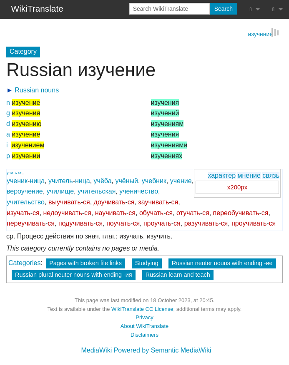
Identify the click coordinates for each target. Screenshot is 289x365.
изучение (260, 33)
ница (37, 180)
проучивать (248, 222)
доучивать (110, 201)
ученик (17, 180)
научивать (110, 212)
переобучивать (236, 212)
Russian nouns (37, 89)
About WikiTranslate (144, 326)
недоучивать (62, 212)
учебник (154, 180)
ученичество (138, 190)
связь (270, 174)
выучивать (64, 201)
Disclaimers (144, 334)
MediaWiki (96, 349)
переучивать (26, 222)
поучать (118, 222)
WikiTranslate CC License (142, 308)
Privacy (144, 317)
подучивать (75, 222)
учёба (103, 180)
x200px (237, 186)
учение (181, 180)
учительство (26, 201)
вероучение (25, 190)
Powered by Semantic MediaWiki (162, 349)
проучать (157, 222)
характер (222, 174)
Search (223, 8)
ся (20, 171)
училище (60, 190)
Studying (146, 262)
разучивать (201, 222)
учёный (126, 180)
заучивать (153, 201)
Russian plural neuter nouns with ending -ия (73, 274)
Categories (24, 262)
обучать (151, 212)
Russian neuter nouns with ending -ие (222, 262)
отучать (188, 212)
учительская (97, 190)
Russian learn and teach (178, 274)
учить (12, 171)
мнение (248, 174)
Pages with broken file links (85, 262)
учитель (60, 180)
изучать (18, 212)
